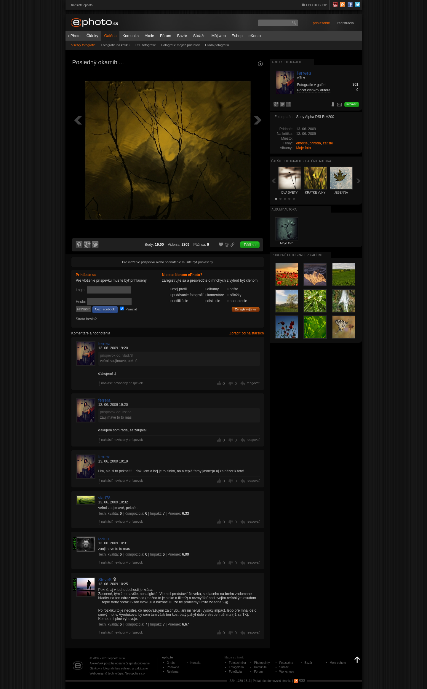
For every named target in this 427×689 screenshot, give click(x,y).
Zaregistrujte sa (245, 309)
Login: (81, 290)
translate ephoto (82, 5)
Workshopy (286, 671)
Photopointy (262, 662)
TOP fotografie (145, 45)
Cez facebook (105, 309)
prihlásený (205, 262)
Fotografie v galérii (312, 85)
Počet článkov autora (313, 90)
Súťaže (199, 36)
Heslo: (81, 302)
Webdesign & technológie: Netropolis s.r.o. (117, 673)
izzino (103, 538)
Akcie (149, 36)
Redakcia (173, 667)
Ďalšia (358, 180)
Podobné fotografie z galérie (297, 255)
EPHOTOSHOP (316, 5)
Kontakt (196, 662)
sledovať (351, 104)
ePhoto (74, 36)
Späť (273, 180)
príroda (315, 143)
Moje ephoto (338, 662)
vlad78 (104, 497)
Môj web (218, 36)
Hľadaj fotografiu (217, 45)
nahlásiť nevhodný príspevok (122, 383)
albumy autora (284, 209)
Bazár (182, 36)
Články (92, 36)
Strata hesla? (86, 319)
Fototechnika (237, 662)
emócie (302, 143)
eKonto (255, 36)
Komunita (130, 36)
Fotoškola (235, 671)
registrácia (346, 23)
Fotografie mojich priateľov (180, 45)
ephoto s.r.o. (117, 658)
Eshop (237, 36)
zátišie (328, 143)
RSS (299, 680)
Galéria (110, 36)
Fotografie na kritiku (115, 45)
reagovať (253, 383)
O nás (171, 662)
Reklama (172, 671)
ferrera (104, 343)
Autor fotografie (287, 62)
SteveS (105, 579)
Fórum (165, 36)
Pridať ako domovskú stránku (272, 680)
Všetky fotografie (83, 45)
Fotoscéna (286, 662)
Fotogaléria (236, 667)
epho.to (167, 657)
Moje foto (303, 148)
